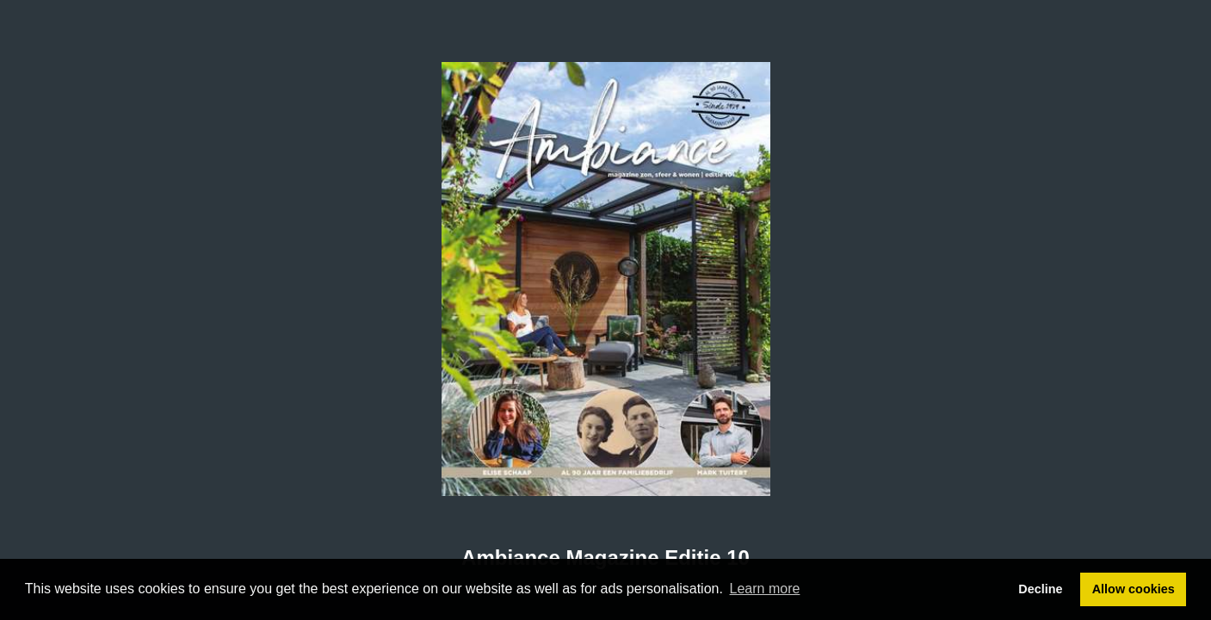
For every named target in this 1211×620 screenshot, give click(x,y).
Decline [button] (1040, 589)
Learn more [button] (765, 588)
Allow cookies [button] (1133, 589)
